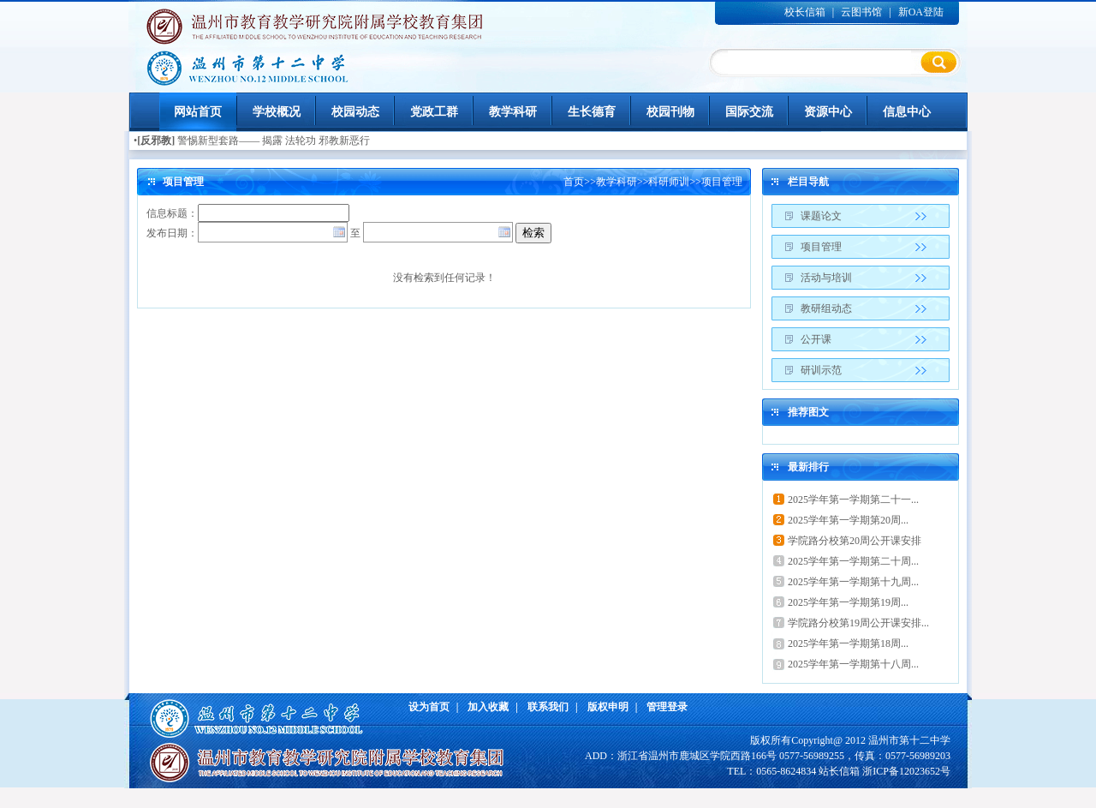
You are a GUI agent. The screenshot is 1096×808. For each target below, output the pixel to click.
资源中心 (828, 111)
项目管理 (721, 182)
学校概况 (277, 111)
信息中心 (907, 111)
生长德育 (592, 111)
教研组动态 (826, 308)
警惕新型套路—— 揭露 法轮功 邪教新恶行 (273, 141)
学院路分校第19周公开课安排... (858, 623)
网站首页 (198, 111)
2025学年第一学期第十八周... (853, 664)
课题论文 (821, 216)
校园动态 (355, 111)
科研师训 (668, 182)
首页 (573, 182)
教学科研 (513, 111)
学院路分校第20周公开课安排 (854, 541)
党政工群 (434, 111)
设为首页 (429, 707)
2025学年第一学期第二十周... (853, 561)
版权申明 (607, 707)
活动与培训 (826, 278)
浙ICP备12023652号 (906, 771)
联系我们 (548, 707)
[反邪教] (156, 141)
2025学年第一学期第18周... (848, 643)
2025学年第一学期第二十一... (853, 500)
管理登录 (667, 707)
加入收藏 (488, 707)
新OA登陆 (921, 12)
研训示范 (821, 370)
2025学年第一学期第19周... (848, 602)
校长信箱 (804, 12)
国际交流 (749, 111)
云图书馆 (861, 12)
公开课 (816, 339)
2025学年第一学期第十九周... (853, 582)
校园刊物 (670, 111)
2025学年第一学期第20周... (848, 520)
